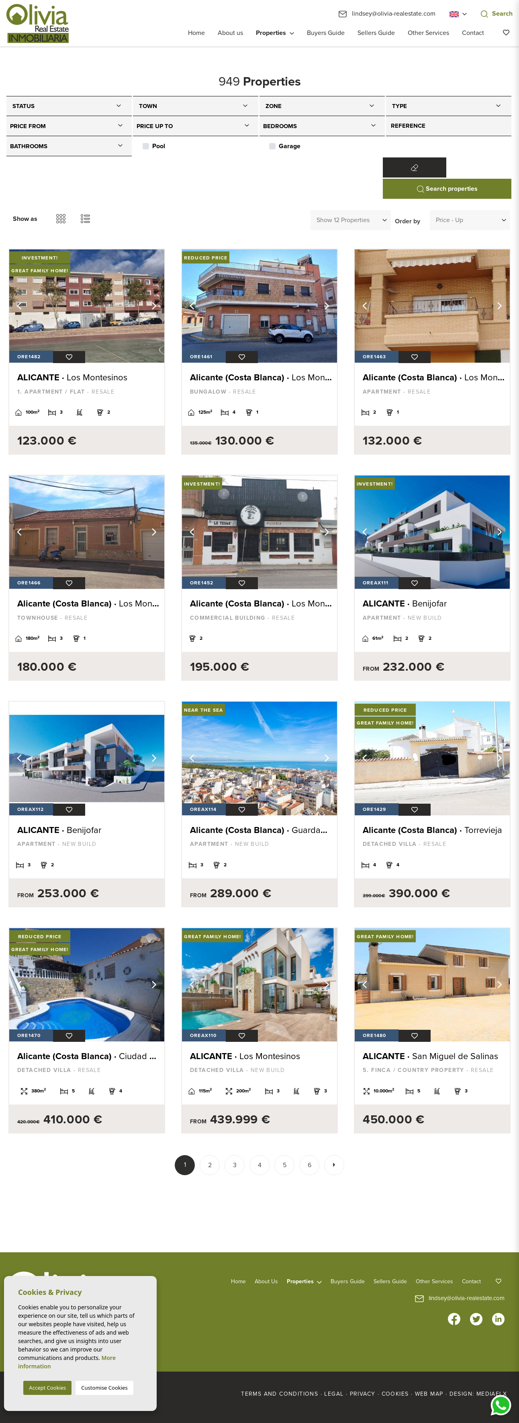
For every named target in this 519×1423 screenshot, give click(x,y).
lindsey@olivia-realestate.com (387, 14)
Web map (429, 1393)
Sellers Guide (376, 33)
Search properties (447, 189)
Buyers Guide (326, 33)
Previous (19, 306)
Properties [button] (271, 33)
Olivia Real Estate (37, 23)
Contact (473, 33)
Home (196, 33)
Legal (333, 1393)
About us (230, 33)
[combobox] (69, 106)
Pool (158, 146)
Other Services (428, 33)
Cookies (395, 1393)
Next (154, 306)
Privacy (363, 1393)
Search (497, 14)
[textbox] (71, 104)
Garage (289, 146)
